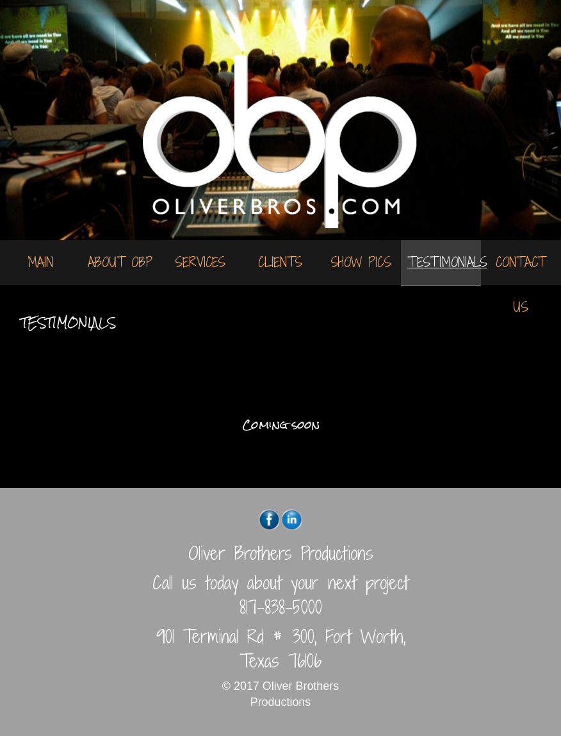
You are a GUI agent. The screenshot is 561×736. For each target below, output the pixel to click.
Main (40, 262)
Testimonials (444, 262)
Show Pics (360, 262)
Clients (280, 262)
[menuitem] (40, 262)
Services (200, 262)
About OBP (120, 262)
